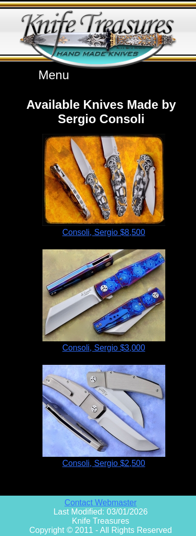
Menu (53, 75)
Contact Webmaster (100, 502)
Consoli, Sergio (103, 232)
